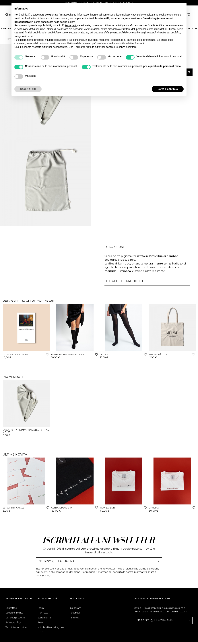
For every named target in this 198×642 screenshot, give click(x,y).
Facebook (75, 612)
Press (40, 622)
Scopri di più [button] (28, 88)
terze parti (71, 25)
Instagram (75, 608)
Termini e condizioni (16, 627)
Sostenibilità (44, 617)
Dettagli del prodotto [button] (123, 281)
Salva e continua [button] (168, 88)
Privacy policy (13, 622)
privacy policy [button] (136, 14)
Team (41, 608)
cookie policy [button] (67, 21)
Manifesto (43, 612)
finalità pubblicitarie (35, 32)
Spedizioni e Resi (14, 612)
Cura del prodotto (15, 617)
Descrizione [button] (114, 247)
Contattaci (11, 608)
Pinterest (74, 617)
